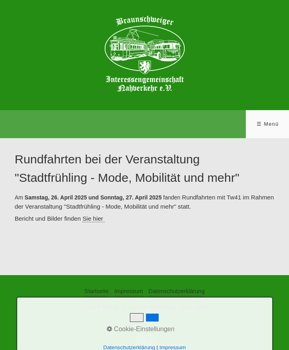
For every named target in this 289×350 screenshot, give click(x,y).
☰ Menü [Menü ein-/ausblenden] (268, 124)
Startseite (96, 291)
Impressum (128, 291)
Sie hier (93, 218)
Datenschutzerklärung (176, 291)
